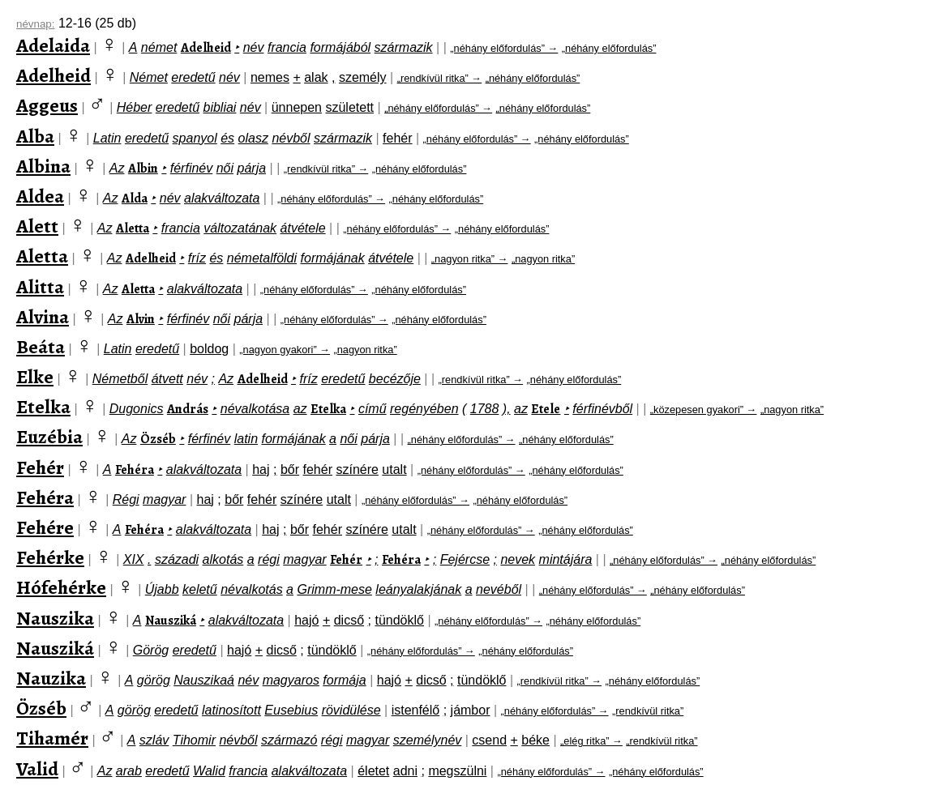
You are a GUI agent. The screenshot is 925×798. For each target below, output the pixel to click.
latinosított (231, 710)
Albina (43, 166)
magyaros (291, 680)
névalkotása (255, 409)
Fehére (45, 527)
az (300, 409)
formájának (333, 258)
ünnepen (297, 107)
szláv (154, 740)
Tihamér (52, 738)
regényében (424, 409)
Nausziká (170, 620)
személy (363, 77)
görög (153, 680)
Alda (135, 198)
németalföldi (262, 258)
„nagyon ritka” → (469, 259)
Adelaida (53, 45)
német (159, 47)
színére (357, 469)
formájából (340, 47)
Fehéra (134, 470)
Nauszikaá (203, 680)
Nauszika (55, 618)
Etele (545, 409)
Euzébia (49, 437)
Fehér (40, 467)
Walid (209, 771)
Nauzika (51, 678)
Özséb (158, 439)
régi (269, 559)
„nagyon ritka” (543, 259)
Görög (151, 650)
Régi (126, 499)
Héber (134, 107)
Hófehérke (61, 587)
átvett (167, 379)
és (227, 138)
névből (291, 138)
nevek (517, 559)
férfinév (191, 168)
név (253, 47)
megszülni (457, 771)
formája (344, 680)
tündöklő (399, 620)
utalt (394, 469)
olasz (253, 138)
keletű (199, 589)
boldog (209, 349)
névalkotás (252, 589)
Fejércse (465, 559)
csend (489, 740)
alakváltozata (221, 198)
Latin (107, 138)
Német (149, 77)
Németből (120, 379)
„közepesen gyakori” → (703, 409)
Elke (35, 377)
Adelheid (206, 48)
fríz (197, 258)
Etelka (43, 407)
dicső (349, 620)
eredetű (193, 77)
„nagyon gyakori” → (284, 350)
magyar (164, 499)
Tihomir (194, 740)
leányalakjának (418, 589)
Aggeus (47, 105)
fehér (397, 138)
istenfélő (416, 710)
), (507, 409)
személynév (427, 740)
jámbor (470, 710)
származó (289, 740)
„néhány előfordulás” (609, 48)
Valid (37, 769)
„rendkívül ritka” (647, 711)
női (224, 168)
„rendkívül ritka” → (439, 78)
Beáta (40, 347)
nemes (270, 77)
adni (405, 771)
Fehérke (50, 557)
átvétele (303, 228)
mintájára (566, 559)
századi (177, 559)
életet (373, 771)
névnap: (35, 24)
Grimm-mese (334, 589)
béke (535, 740)
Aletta (132, 228)
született (349, 107)
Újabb (162, 589)
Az (117, 168)
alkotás (223, 559)
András (187, 409)
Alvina (42, 317)
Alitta (40, 287)
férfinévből (602, 409)
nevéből (498, 589)
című (372, 409)
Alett (37, 226)
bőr (289, 469)
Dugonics (136, 409)
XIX (133, 559)
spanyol (195, 138)
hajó (306, 620)
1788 (484, 409)
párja (252, 168)
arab (129, 771)
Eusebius (291, 710)
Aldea (40, 196)
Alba (35, 136)
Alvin (140, 319)
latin (246, 439)
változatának (239, 228)
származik (404, 47)
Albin (143, 168)
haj (260, 469)
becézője (395, 379)
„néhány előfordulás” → (504, 48)
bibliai (219, 107)
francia (287, 47)
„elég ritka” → (591, 741)
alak (316, 77)
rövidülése (351, 710)
